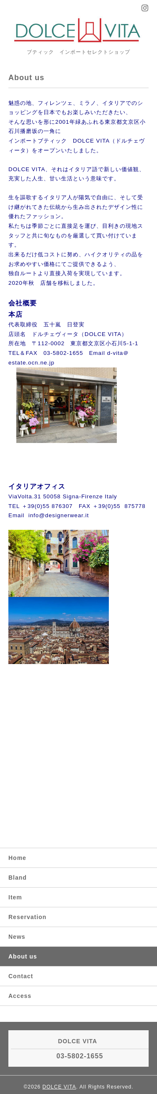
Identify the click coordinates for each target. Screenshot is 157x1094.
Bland (17, 877)
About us (22, 956)
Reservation (27, 917)
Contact (20, 976)
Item (15, 897)
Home (17, 857)
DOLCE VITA (59, 1087)
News (17, 936)
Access (19, 995)
